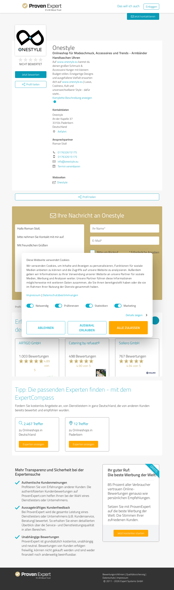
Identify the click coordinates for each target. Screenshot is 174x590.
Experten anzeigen (33, 444)
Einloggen (151, 6)
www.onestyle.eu (67, 62)
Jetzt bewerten (30, 74)
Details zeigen (134, 315)
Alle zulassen (128, 327)
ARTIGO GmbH (30, 342)
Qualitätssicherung (135, 574)
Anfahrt (62, 131)
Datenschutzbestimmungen (60, 295)
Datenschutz (109, 577)
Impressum (33, 295)
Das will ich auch (128, 6)
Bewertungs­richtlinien (113, 574)
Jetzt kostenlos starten (131, 533)
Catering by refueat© (84, 342)
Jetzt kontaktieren (143, 16)
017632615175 (67, 152)
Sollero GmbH (129, 342)
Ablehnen (46, 327)
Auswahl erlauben (87, 327)
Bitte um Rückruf (107, 252)
